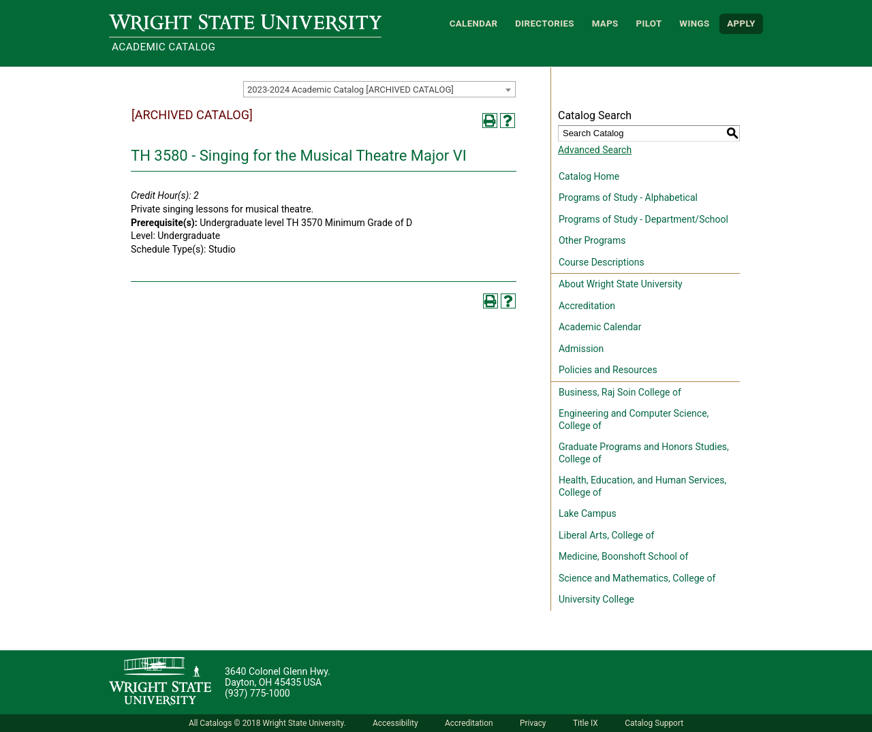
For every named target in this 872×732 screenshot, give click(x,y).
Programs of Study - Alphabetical (628, 197)
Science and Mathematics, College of (637, 578)
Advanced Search (595, 149)
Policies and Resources (608, 369)
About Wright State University (621, 284)
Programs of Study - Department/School (643, 219)
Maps (605, 23)
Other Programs (592, 240)
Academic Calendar (600, 326)
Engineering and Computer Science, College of (633, 419)
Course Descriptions (601, 262)
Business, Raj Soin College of (620, 392)
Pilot (648, 23)
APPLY (741, 23)
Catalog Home (589, 176)
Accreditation (587, 305)
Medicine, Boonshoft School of (623, 556)
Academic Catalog (163, 47)
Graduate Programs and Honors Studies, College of (644, 452)
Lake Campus (588, 513)
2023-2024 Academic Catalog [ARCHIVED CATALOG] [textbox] (350, 89)
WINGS (694, 23)
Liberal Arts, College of (606, 535)
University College (596, 599)
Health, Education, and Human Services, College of (642, 486)
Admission (581, 348)
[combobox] (379, 89)
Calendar (474, 23)
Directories (544, 23)
